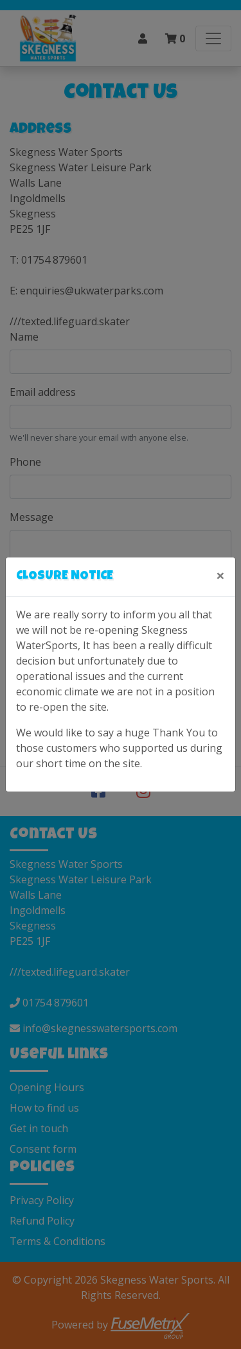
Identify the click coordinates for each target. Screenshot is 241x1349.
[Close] (220, 575)
